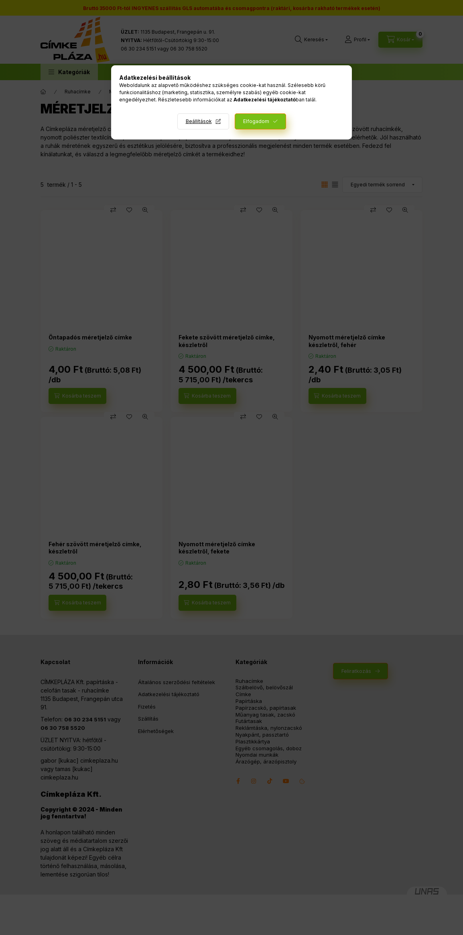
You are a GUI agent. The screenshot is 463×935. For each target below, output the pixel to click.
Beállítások (199, 121)
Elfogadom (256, 121)
